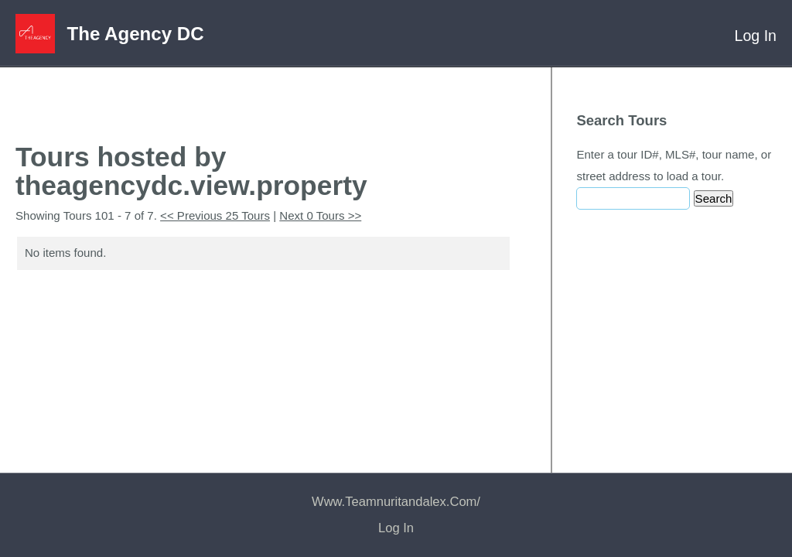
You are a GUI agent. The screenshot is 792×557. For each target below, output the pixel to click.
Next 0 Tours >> (320, 215)
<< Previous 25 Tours (215, 215)
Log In (756, 35)
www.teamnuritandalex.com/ (396, 501)
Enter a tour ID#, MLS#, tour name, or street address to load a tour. (673, 165)
